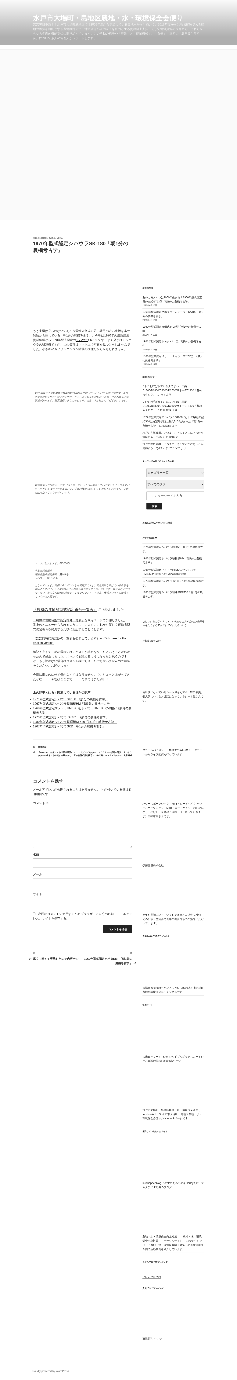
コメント (41, 803)
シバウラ (82, 340)
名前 (36, 854)
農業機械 (42, 747)
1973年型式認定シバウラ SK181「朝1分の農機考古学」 (71, 717)
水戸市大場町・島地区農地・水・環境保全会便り (108, 18)
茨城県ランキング (152, 1338)
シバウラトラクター (86, 752)
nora (59, 238)
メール (37, 874)
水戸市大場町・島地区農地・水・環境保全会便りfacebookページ (173, 1110)
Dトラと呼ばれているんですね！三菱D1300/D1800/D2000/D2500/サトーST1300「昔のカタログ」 (172, 390)
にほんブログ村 (151, 1276)
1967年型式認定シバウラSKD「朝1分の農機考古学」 (69, 726)
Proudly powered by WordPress (50, 1371)
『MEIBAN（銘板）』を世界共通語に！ (56, 752)
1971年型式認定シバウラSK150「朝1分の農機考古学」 (70, 699)
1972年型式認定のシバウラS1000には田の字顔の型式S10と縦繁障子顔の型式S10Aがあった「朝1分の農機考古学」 (173, 421)
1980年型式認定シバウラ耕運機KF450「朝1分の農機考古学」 (75, 721)
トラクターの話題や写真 (109, 752)
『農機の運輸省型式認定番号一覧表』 (65, 609)
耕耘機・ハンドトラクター (108, 755)
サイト (37, 894)
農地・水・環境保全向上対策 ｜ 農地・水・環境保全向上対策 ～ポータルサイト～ (173, 1236)
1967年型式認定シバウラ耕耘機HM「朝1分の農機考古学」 (73, 703)
